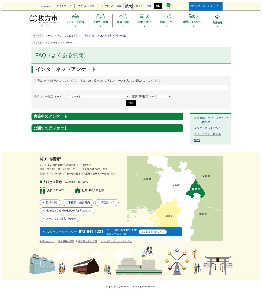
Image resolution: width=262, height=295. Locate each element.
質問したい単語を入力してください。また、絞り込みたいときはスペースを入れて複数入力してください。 (99, 80)
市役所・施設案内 (79, 202)
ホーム (49, 35)
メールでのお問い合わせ (61, 218)
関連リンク (108, 202)
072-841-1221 (54, 169)
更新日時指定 (140, 96)
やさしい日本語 (86, 6)
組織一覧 (51, 202)
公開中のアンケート (51, 128)
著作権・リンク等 (87, 241)
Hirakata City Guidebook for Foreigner (68, 210)
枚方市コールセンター (203, 6)
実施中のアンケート (51, 116)
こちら (153, 231)
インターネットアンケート (210, 128)
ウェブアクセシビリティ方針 (116, 241)
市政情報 (89, 35)
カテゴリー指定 (43, 96)
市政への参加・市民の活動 (112, 35)
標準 (119, 6)
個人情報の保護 (66, 241)
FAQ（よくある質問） (68, 35)
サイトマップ (64, 6)
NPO (197, 140)
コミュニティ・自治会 (207, 134)
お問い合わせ (47, 241)
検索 (168, 6)
